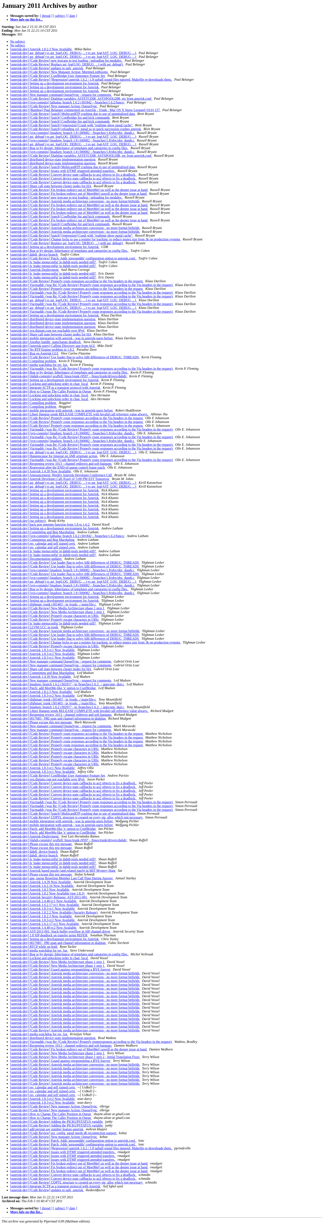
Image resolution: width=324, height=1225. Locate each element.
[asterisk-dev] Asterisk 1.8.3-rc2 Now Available (42, 654)
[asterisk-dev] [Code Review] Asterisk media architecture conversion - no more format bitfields (75, 201)
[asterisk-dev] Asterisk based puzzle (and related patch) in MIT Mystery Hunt (63, 870)
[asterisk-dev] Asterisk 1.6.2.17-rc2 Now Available (45, 924)
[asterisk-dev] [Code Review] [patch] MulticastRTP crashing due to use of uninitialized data (73, 114)
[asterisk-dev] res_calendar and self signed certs (43, 543)
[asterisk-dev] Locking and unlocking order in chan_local (49, 384)
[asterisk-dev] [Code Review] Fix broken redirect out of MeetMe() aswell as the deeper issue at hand (79, 193)
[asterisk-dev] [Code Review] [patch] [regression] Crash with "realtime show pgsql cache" (71, 125)
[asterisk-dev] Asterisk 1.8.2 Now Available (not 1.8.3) (47, 893)
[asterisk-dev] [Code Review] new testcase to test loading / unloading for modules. (66, 60)
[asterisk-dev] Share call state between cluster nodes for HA (51, 186)
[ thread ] (46, 16)
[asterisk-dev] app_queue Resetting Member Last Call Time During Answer (61, 878)
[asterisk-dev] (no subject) (28, 520)
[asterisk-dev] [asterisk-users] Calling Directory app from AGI (53, 346)
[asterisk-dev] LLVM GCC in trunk (34, 627)
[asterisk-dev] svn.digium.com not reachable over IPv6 (47, 330)
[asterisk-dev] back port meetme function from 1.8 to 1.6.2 (50, 524)
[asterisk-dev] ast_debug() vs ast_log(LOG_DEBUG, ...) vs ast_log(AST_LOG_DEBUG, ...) (73, 53)
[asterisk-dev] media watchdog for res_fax (39, 365)
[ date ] (72, 16)
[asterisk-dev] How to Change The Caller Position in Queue (51, 391)
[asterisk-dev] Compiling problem (33, 361)
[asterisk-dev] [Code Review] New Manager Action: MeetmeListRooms (59, 72)
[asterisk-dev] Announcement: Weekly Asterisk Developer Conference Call (61, 475)
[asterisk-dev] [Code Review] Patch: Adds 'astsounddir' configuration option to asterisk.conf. (73, 258)
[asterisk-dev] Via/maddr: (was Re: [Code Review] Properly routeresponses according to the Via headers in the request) (91, 1042)
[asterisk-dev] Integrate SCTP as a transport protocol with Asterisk (55, 387)
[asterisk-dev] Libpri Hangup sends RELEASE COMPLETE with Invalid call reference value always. (79, 414)
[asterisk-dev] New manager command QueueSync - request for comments (61, 95)
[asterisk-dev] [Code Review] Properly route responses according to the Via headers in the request (77, 281)
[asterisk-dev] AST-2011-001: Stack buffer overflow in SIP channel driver (60, 931)
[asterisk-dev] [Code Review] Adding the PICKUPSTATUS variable (57, 1121)
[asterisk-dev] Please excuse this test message (41, 722)
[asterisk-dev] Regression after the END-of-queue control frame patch (58, 467)
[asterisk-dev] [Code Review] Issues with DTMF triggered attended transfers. (63, 171)
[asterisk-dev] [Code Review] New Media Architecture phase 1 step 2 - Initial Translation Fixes (75, 1057)
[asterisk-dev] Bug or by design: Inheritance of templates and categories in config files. (69, 148)
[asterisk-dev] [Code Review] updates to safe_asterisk (47, 68)
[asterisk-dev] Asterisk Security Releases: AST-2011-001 (49, 897)
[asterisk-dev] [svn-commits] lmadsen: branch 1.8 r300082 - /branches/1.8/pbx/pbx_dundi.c (72, 133)
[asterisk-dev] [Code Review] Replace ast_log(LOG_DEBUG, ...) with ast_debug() (67, 64)
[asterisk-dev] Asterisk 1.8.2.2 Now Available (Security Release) (54, 912)
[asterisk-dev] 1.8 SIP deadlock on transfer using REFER (49, 935)
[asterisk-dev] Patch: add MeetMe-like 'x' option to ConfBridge (53, 688)
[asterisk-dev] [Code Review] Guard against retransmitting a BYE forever (60, 969)
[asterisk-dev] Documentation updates (36, 559)
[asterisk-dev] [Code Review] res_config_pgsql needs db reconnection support (63, 1133)
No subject (18, 41)
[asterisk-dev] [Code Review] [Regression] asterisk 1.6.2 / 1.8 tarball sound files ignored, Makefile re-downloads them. (91, 79)
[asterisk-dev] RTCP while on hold (34, 946)
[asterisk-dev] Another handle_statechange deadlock (46, 342)
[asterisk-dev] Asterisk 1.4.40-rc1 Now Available (43, 901)
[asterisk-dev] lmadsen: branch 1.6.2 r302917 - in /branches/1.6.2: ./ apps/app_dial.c (67, 684)
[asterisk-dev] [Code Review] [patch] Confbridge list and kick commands (60, 117)
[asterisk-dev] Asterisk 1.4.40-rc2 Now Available (43, 927)
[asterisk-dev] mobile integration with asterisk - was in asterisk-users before (62, 338)
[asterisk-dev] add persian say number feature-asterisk (47, 1129)
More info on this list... (26, 19)
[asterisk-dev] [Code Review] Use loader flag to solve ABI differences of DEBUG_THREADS (75, 357)
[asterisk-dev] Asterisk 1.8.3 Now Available (40, 889)
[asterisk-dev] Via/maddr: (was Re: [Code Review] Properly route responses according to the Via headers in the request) (92, 285)
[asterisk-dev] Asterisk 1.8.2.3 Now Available (41, 49)
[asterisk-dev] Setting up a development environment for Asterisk (55, 83)
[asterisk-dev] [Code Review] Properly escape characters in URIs (54, 616)
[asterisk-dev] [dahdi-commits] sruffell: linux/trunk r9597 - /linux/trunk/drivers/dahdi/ (69, 376)
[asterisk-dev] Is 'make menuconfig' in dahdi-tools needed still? (53, 262)
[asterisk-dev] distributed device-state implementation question (53, 159)
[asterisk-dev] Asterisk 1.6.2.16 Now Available (42, 886)
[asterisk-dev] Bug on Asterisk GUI (34, 353)
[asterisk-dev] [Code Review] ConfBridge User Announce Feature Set (58, 76)
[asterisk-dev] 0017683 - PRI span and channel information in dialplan (58, 718)
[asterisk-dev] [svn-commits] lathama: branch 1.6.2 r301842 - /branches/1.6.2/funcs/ (67, 102)
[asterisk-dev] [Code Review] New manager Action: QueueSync (54, 106)
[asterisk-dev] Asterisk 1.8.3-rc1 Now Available (42, 650)
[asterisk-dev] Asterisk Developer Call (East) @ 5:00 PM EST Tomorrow (60, 479)
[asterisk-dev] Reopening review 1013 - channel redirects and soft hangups (61, 463)
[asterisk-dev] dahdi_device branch (34, 254)
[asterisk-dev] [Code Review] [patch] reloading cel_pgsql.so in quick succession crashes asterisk (76, 129)
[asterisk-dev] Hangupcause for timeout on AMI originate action (54, 456)
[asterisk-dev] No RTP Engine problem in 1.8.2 (42, 349)
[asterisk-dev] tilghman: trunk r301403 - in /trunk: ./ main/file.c (53, 604)
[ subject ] (60, 16)
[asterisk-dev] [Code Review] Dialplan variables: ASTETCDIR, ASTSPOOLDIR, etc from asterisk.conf (81, 98)
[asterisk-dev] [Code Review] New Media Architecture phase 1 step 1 (57, 608)
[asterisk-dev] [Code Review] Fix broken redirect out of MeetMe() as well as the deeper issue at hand (79, 190)
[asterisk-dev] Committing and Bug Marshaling (42, 532)
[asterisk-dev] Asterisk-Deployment (34, 269)
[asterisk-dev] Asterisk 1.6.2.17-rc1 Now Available (45, 905)
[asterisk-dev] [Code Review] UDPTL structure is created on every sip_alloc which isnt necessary (77, 817)
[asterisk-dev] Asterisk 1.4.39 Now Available (41, 471)
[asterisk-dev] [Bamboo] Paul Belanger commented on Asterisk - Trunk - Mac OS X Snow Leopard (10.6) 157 (85, 110)
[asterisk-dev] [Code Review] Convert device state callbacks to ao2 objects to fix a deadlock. (73, 174)
